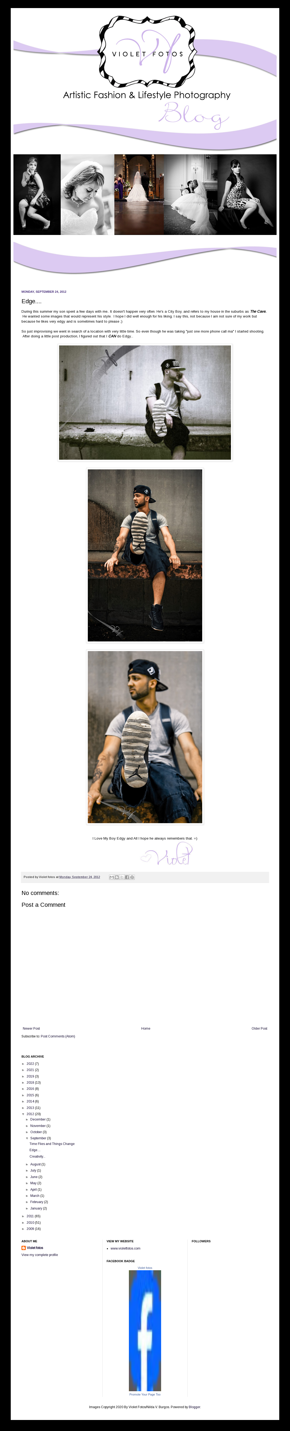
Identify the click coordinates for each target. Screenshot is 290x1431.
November (38, 1126)
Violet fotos (35, 1248)
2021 (31, 1070)
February (37, 1202)
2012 (31, 1114)
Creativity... (37, 1156)
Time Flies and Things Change (52, 1144)
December (38, 1119)
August (35, 1164)
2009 (31, 1229)
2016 (31, 1089)
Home (145, 1028)
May (33, 1183)
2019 (31, 1076)
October (36, 1132)
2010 (31, 1223)
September (38, 1138)
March (35, 1196)
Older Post (259, 1028)
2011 (31, 1216)
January (36, 1208)
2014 (31, 1101)
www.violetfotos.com (125, 1248)
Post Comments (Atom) (58, 1036)
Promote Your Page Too (145, 1394)
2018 (31, 1082)
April (34, 1189)
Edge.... (35, 1150)
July (33, 1170)
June (34, 1177)
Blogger (194, 1407)
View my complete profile (39, 1255)
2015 (31, 1095)
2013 (31, 1108)
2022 (31, 1064)
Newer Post (31, 1028)
